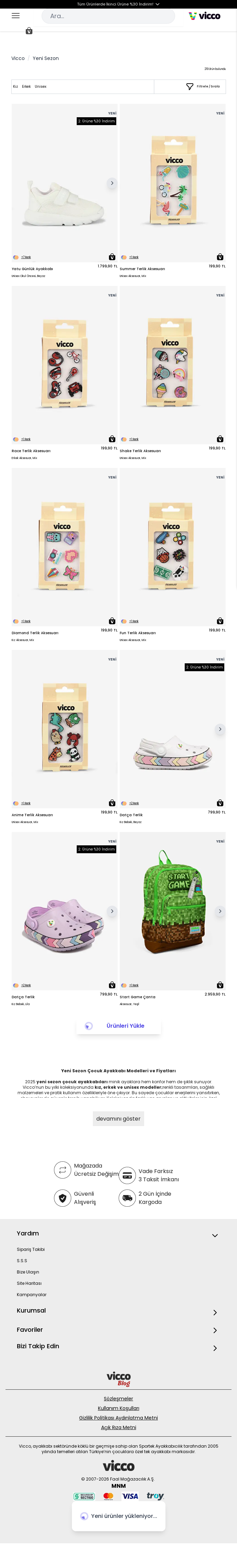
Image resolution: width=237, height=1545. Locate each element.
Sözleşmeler (118, 1398)
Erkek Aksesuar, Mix (24, 458)
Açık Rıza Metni (118, 1427)
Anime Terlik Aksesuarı (32, 815)
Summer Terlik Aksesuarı (142, 268)
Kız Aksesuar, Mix (23, 640)
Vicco (18, 58)
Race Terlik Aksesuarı (31, 451)
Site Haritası (29, 1283)
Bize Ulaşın (28, 1272)
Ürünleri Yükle (125, 1026)
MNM (118, 1486)
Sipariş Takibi (31, 1249)
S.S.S (22, 1261)
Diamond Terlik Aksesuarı (35, 633)
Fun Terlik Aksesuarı (138, 633)
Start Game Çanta (137, 997)
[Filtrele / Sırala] (203, 87)
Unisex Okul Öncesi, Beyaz (28, 276)
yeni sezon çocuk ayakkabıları (72, 1082)
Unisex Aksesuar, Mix (133, 276)
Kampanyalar (31, 1294)
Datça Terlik (131, 815)
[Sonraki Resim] (112, 183)
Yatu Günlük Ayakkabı (32, 268)
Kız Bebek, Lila (21, 1004)
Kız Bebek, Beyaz (131, 822)
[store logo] (204, 16)
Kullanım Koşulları (118, 1408)
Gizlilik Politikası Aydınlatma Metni (118, 1417)
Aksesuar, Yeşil (129, 1004)
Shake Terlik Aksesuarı (140, 451)
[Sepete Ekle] (112, 257)
